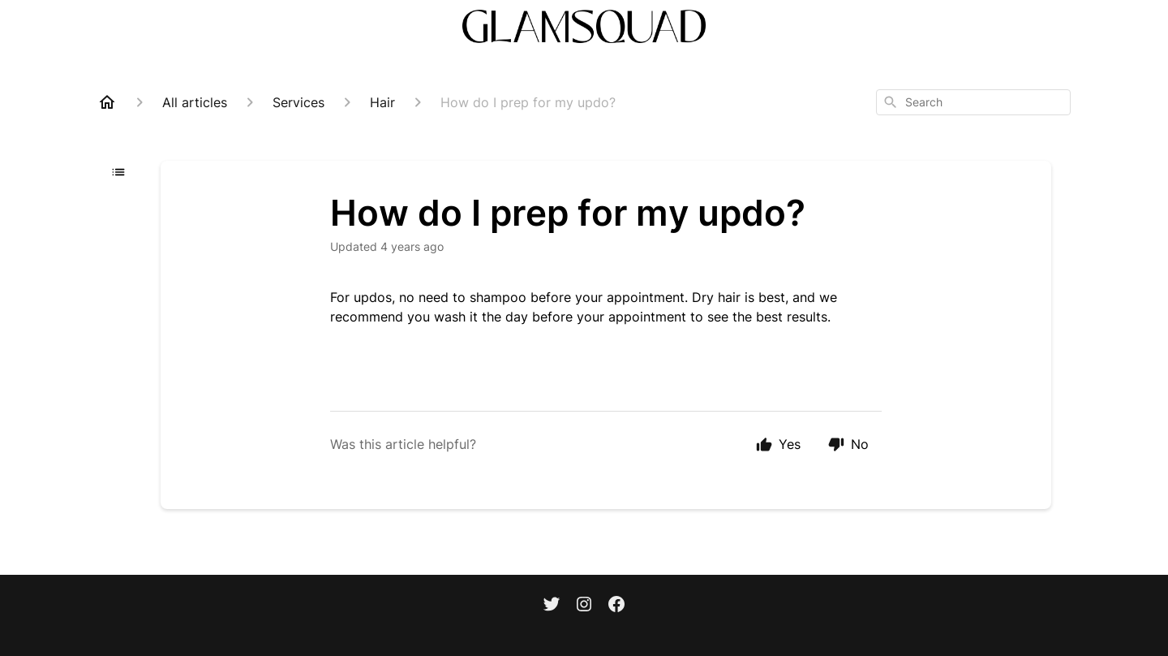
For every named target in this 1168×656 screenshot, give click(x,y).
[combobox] (973, 102)
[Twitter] (551, 605)
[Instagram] (584, 605)
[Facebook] (616, 605)
